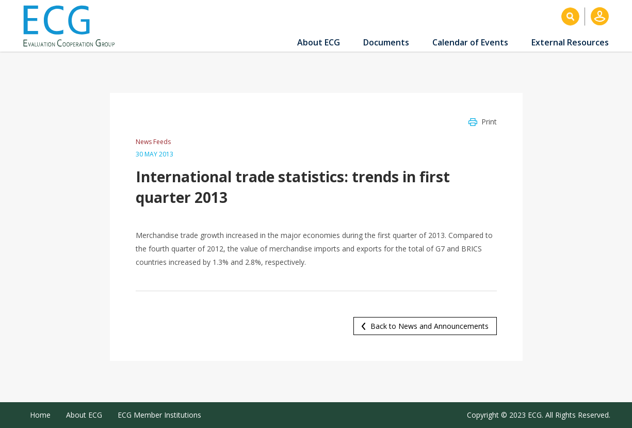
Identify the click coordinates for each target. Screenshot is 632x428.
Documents (386, 42)
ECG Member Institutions (159, 415)
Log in (600, 16)
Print (489, 121)
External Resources (570, 42)
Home (40, 415)
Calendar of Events (470, 42)
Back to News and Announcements (429, 326)
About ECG (318, 42)
